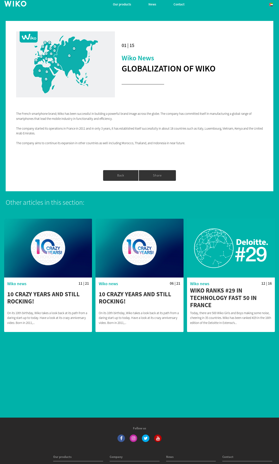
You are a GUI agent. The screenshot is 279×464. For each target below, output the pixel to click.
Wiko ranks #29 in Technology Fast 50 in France (223, 298)
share (157, 175)
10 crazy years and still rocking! (43, 298)
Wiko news (138, 58)
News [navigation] (152, 4)
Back (120, 175)
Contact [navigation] (179, 4)
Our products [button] (122, 4)
